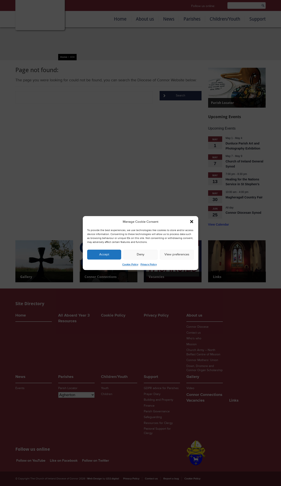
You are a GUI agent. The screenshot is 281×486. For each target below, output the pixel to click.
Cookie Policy (130, 264)
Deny (140, 254)
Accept (104, 254)
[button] (191, 221)
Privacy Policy (148, 264)
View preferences (176, 254)
